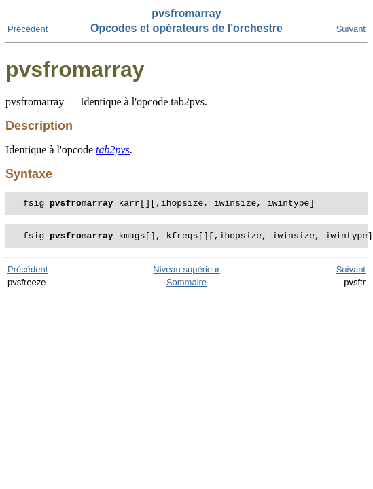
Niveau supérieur (186, 273)
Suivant (351, 29)
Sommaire (186, 286)
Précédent (27, 29)
